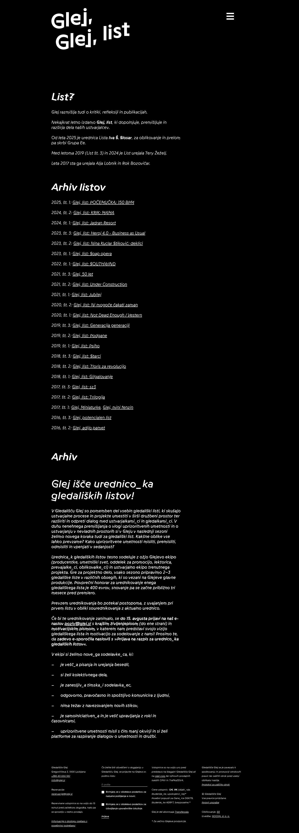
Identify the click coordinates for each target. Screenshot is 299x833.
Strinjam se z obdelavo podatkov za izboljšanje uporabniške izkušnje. (124, 806)
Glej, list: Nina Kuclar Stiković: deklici (108, 243)
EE (218, 812)
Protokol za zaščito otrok (216, 784)
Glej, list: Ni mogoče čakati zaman (106, 305)
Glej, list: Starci (87, 356)
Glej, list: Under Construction (100, 284)
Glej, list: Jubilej (86, 295)
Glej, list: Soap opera (92, 254)
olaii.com (160, 776)
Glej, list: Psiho (86, 346)
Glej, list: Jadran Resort (94, 223)
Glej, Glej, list (90, 29)
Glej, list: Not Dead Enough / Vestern (107, 315)
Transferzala (182, 812)
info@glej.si (58, 780)
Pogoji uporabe (210, 802)
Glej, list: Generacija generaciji (101, 325)
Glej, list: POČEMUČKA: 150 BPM (103, 202)
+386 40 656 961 (60, 776)
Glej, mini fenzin (118, 407)
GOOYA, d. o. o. (221, 816)
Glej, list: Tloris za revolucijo (99, 366)
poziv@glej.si (78, 624)
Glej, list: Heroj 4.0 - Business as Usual (109, 233)
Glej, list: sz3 (84, 387)
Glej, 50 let (83, 274)
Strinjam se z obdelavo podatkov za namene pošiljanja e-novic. (124, 794)
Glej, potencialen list (92, 418)
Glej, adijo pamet (89, 428)
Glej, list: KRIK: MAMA (93, 213)
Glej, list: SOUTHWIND (94, 264)
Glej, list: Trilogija (88, 397)
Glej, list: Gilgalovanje (92, 377)
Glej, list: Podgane (90, 336)
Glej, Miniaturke (86, 407)
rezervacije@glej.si (62, 794)
